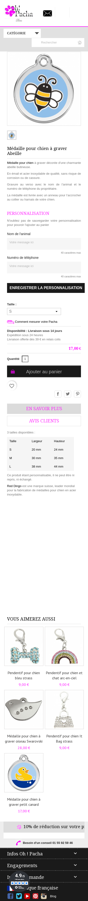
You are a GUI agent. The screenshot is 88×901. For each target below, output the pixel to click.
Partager (58, 394)
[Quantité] (25, 359)
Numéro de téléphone (23, 258)
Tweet (67, 394)
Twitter (19, 896)
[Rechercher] (57, 42)
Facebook (10, 896)
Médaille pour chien (20, 163)
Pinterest (77, 394)
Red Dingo (14, 486)
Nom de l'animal (19, 234)
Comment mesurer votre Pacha (32, 322)
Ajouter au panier (44, 371)
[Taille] (34, 311)
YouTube (27, 896)
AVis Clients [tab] (44, 421)
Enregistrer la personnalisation (46, 288)
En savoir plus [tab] (44, 408)
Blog (53, 896)
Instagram (44, 896)
